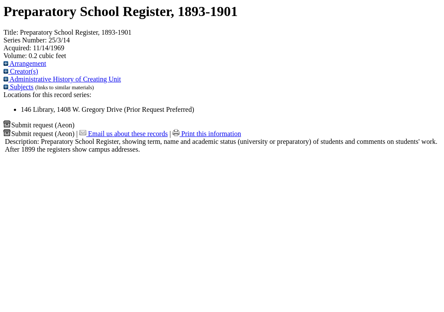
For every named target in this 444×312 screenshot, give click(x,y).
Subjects (18, 87)
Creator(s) (20, 71)
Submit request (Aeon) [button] (39, 125)
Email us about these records (123, 133)
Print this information (207, 133)
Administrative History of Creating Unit (62, 79)
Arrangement (24, 63)
